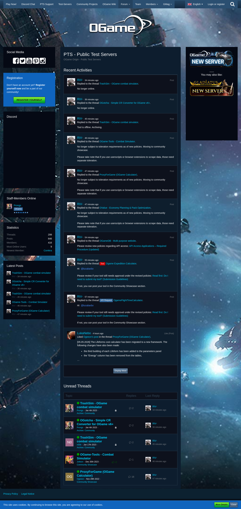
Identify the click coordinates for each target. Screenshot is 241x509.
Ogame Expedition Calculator (121, 263)
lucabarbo (88, 268)
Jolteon (80, 462)
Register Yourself (29, 100)
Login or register (216, 4)
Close (233, 504)
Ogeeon (80, 479)
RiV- (14, 276)
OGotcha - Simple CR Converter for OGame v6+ (125, 103)
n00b (79, 445)
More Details (222, 504)
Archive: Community (86, 413)
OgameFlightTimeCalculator (127, 300)
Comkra (48, 250)
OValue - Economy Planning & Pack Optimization (125, 207)
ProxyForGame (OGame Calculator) (31, 310)
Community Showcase (87, 465)
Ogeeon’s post (90, 336)
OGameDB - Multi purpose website (118, 240)
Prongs (17, 205)
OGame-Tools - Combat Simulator (29, 302)
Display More (120, 371)
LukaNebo (84, 333)
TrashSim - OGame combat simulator (31, 273)
